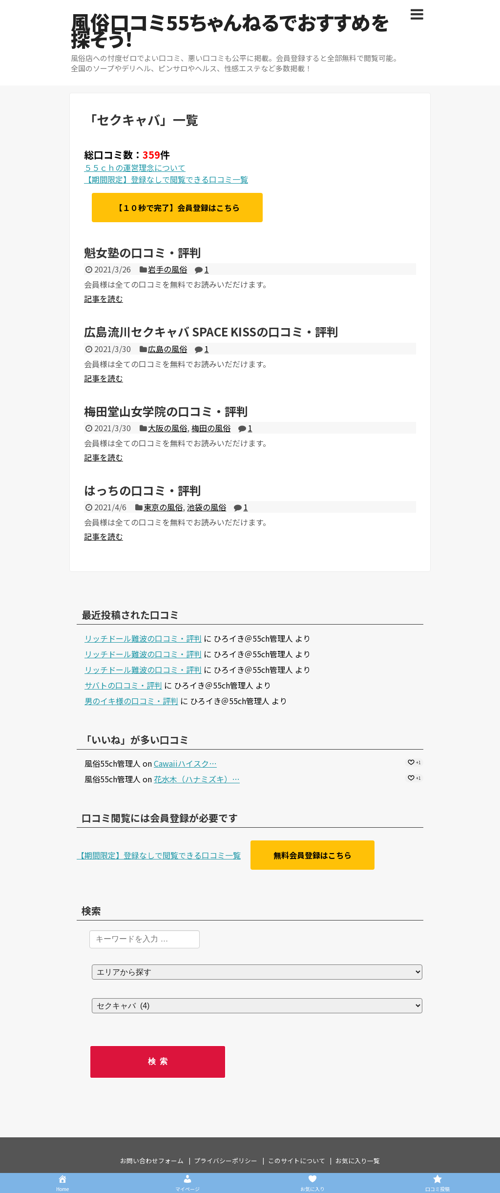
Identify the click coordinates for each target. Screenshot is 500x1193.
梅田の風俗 (210, 428)
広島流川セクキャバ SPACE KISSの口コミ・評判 (211, 331)
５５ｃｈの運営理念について (135, 167)
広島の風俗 (167, 349)
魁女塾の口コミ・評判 (142, 252)
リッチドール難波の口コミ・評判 (143, 638)
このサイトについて (296, 1160)
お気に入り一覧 (357, 1160)
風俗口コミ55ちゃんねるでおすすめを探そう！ (230, 30)
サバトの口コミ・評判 (123, 685)
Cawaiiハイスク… (185, 763)
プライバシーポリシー (225, 1160)
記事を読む (103, 298)
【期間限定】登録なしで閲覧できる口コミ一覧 (166, 179)
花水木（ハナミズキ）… (197, 779)
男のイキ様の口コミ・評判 (131, 701)
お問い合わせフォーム (152, 1160)
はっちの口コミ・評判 (142, 490)
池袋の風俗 (206, 507)
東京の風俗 (163, 507)
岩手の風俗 (167, 269)
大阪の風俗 (167, 428)
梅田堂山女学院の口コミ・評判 (166, 410)
